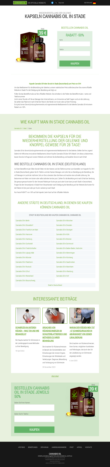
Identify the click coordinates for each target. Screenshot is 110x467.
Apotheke (21, 447)
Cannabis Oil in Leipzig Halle (25, 253)
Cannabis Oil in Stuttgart (64, 229)
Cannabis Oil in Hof (62, 276)
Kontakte (88, 447)
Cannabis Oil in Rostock (23, 266)
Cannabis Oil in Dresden (64, 225)
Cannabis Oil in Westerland (24, 276)
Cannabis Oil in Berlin (22, 220)
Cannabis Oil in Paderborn (24, 262)
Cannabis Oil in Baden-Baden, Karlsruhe (69, 248)
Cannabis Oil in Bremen (64, 239)
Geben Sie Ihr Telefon (21, 414)
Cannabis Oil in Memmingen (65, 253)
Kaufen (75, 63)
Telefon (61, 49)
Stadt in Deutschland (55, 285)
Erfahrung (44, 447)
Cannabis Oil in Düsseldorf (24, 225)
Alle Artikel (55, 376)
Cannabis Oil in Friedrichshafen (26, 248)
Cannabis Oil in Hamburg (24, 239)
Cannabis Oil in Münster (23, 257)
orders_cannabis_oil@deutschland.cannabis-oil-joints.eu (55, 456)
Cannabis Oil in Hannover (24, 234)
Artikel (79, 447)
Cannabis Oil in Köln (62, 234)
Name (61, 40)
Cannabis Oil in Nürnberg (64, 257)
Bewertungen (32, 447)
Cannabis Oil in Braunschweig (25, 280)
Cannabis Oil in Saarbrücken (65, 262)
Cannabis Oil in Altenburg (64, 271)
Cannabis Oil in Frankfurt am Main (27, 229)
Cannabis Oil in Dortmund (64, 243)
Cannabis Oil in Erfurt (23, 271)
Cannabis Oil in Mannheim (64, 266)
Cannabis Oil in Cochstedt (24, 243)
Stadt (72, 447)
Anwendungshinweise (59, 447)
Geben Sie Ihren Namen (22, 403)
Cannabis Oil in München (64, 220)
